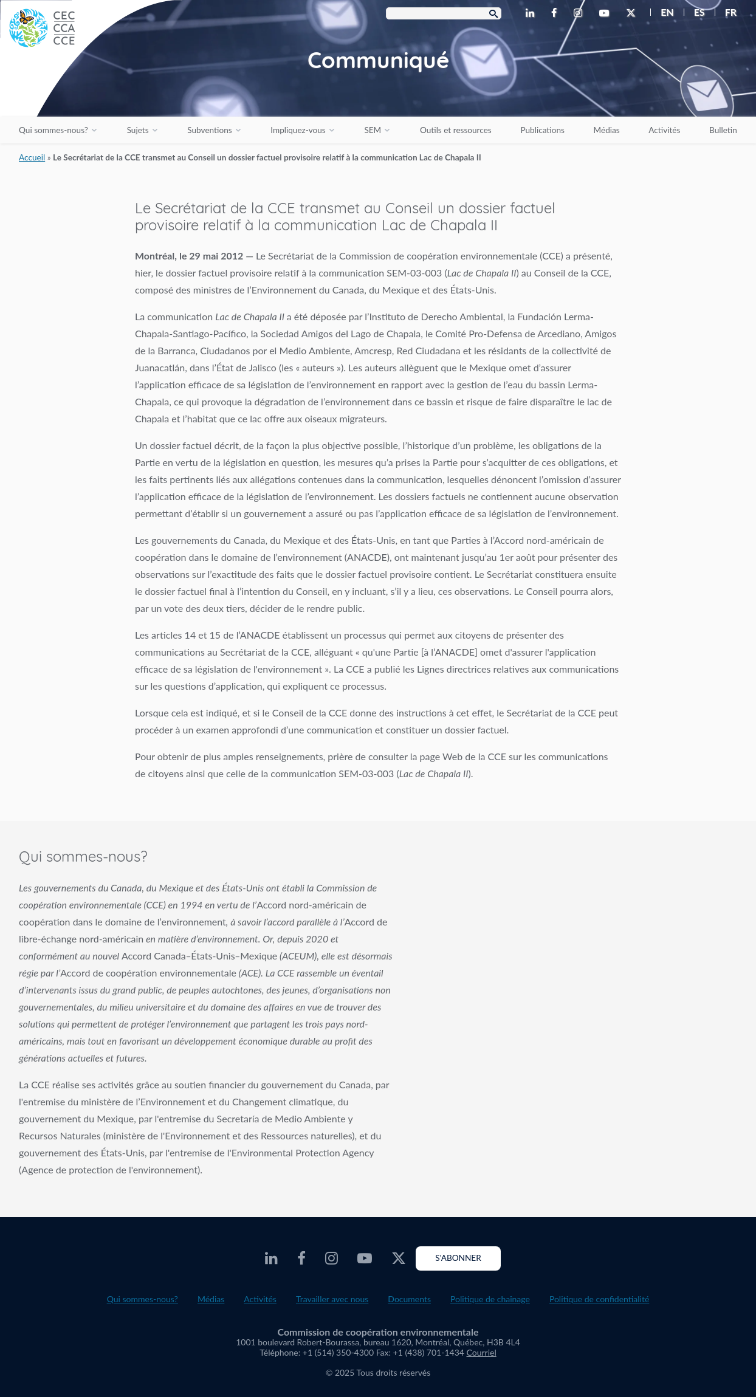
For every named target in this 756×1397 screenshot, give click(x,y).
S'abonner (458, 1258)
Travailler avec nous (332, 1299)
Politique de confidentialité (599, 1299)
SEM (372, 130)
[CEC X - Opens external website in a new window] (633, 13)
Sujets (138, 130)
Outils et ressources (456, 130)
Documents (409, 1299)
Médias (607, 130)
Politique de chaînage (490, 1299)
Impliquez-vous (297, 130)
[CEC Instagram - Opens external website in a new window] (580, 13)
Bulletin (723, 130)
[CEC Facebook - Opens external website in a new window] (556, 13)
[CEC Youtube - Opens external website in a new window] (606, 13)
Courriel (482, 1352)
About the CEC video (579, 942)
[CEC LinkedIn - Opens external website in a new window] (532, 13)
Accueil (32, 157)
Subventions (209, 130)
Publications (542, 130)
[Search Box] (443, 13)
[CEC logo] (91, 91)
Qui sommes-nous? (53, 130)
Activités (664, 130)
